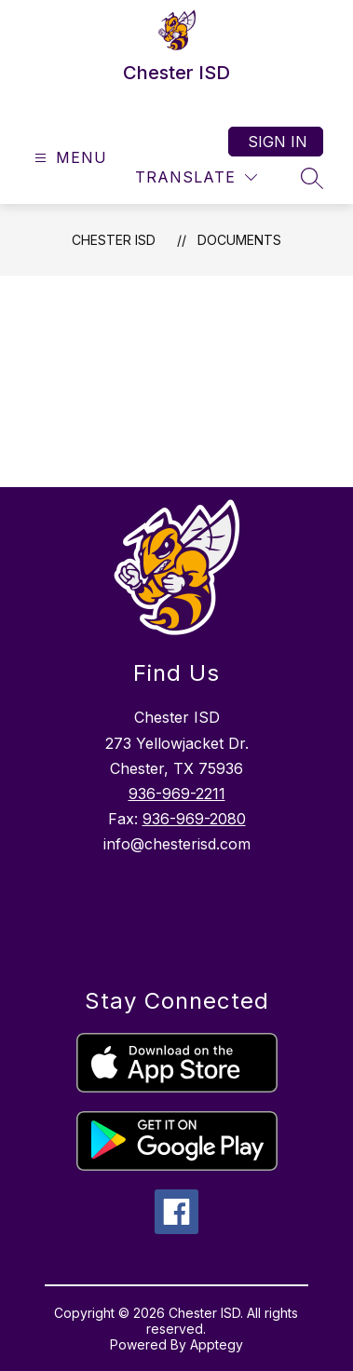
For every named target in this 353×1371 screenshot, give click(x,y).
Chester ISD (114, 240)
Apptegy (216, 1344)
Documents (239, 240)
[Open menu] (68, 158)
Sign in (277, 141)
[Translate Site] (196, 177)
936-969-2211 (177, 793)
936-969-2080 (194, 818)
